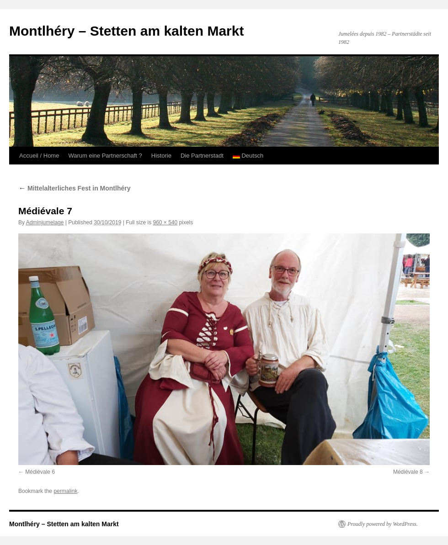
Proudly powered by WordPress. (382, 524)
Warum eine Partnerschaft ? (105, 155)
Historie (161, 155)
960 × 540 (165, 222)
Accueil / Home (39, 155)
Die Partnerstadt (202, 155)
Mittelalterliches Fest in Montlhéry (74, 188)
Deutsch (248, 155)
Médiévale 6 (40, 472)
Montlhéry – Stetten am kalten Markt (126, 30)
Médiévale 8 (408, 472)
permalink (65, 491)
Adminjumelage (45, 222)
